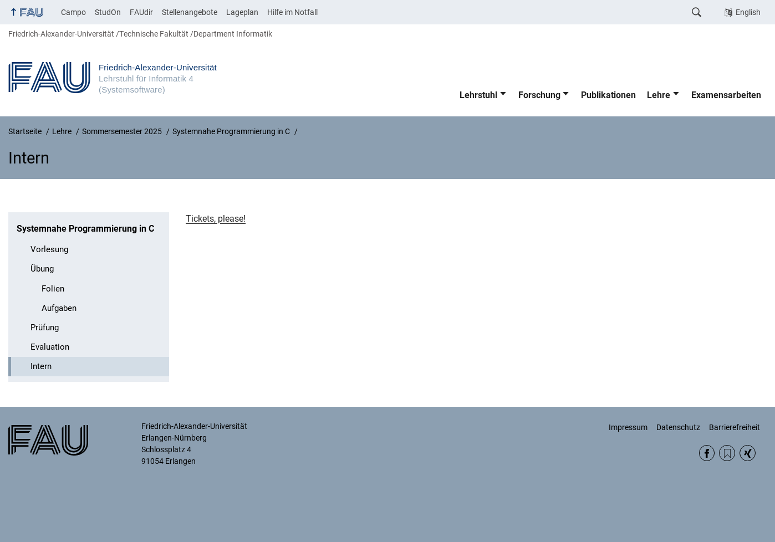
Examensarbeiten (726, 95)
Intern (41, 366)
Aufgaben (59, 308)
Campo (73, 12)
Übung (42, 269)
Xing (748, 453)
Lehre (658, 95)
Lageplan (242, 12)
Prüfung (44, 328)
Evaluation (49, 347)
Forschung (539, 95)
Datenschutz (678, 427)
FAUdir (141, 12)
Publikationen (608, 95)
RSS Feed (727, 453)
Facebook (707, 453)
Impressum (628, 427)
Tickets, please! (216, 218)
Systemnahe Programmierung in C (85, 228)
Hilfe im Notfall (292, 12)
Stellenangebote (189, 12)
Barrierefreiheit (734, 427)
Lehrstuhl (478, 95)
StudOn (108, 12)
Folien (53, 289)
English (748, 12)
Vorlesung (49, 249)
